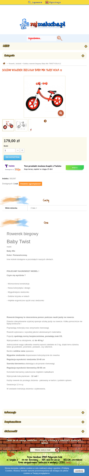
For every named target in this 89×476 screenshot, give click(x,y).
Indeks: (5, 178)
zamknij (79, 471)
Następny (45, 120)
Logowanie (37, 2)
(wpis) (68, 462)
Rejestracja (55, 2)
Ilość (6, 146)
